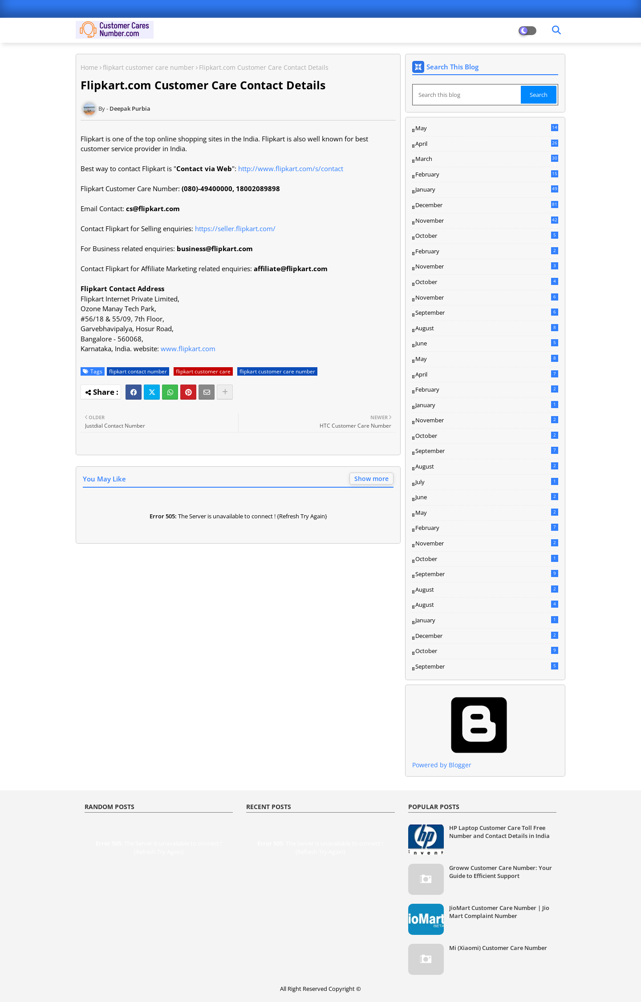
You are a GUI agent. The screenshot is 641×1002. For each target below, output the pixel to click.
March (486, 159)
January (486, 189)
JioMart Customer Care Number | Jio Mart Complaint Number (499, 912)
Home (89, 67)
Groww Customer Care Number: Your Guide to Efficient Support (500, 872)
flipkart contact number (138, 371)
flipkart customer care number (148, 67)
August (486, 328)
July (486, 482)
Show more (371, 478)
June (486, 343)
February (486, 174)
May (486, 128)
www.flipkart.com (188, 348)
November (486, 220)
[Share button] (225, 392)
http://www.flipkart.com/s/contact (290, 168)
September (486, 313)
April (486, 144)
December (486, 205)
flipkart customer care (203, 371)
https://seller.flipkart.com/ (235, 228)
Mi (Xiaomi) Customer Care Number (498, 948)
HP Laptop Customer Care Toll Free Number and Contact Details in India (499, 832)
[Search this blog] (467, 95)
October (486, 236)
